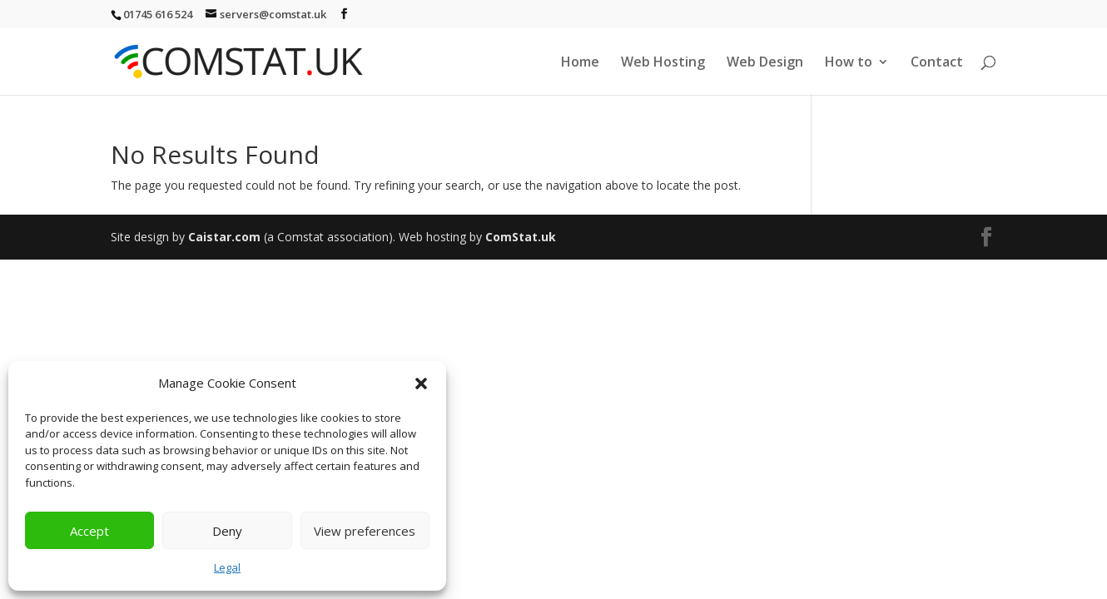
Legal (227, 567)
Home (580, 63)
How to (848, 63)
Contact (937, 63)
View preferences (364, 530)
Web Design (765, 63)
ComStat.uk (520, 237)
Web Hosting (663, 63)
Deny (227, 530)
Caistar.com (224, 237)
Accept (89, 530)
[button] (421, 383)
